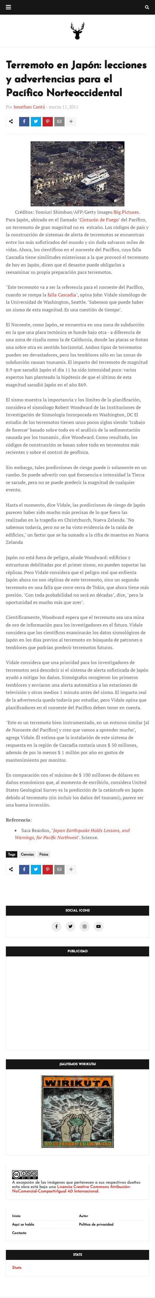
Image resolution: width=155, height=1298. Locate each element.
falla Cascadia (62, 295)
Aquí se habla (23, 1226)
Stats (16, 1269)
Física (43, 855)
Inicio (16, 1217)
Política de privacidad (96, 1226)
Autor (83, 1217)
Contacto (19, 1234)
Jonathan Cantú (29, 107)
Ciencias (27, 855)
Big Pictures (126, 212)
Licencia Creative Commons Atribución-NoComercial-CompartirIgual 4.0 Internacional (71, 1190)
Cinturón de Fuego (99, 220)
